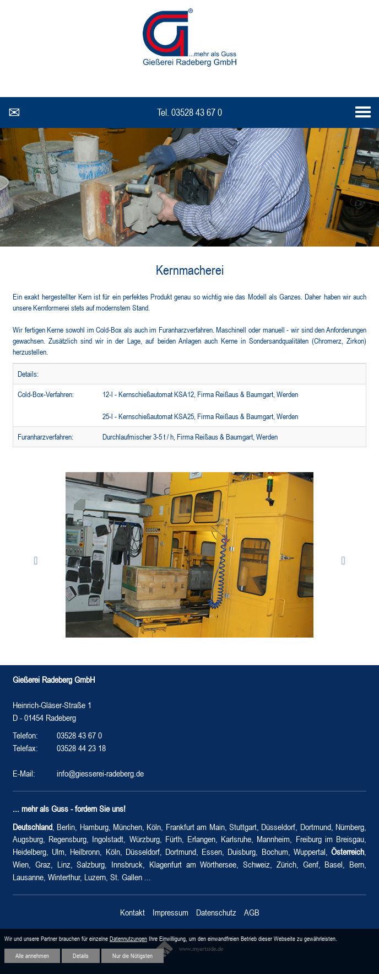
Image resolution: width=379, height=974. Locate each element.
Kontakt (132, 912)
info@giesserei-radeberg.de (100, 773)
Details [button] (81, 955)
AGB (251, 912)
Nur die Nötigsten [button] (132, 955)
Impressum (170, 912)
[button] (39, 560)
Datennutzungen (128, 938)
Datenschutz (216, 912)
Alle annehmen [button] (32, 955)
